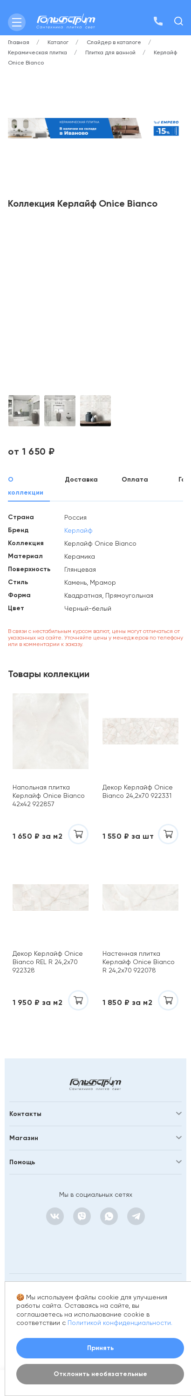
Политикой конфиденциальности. (120, 1322)
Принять (100, 1348)
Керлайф (78, 530)
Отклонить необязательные (100, 1374)
